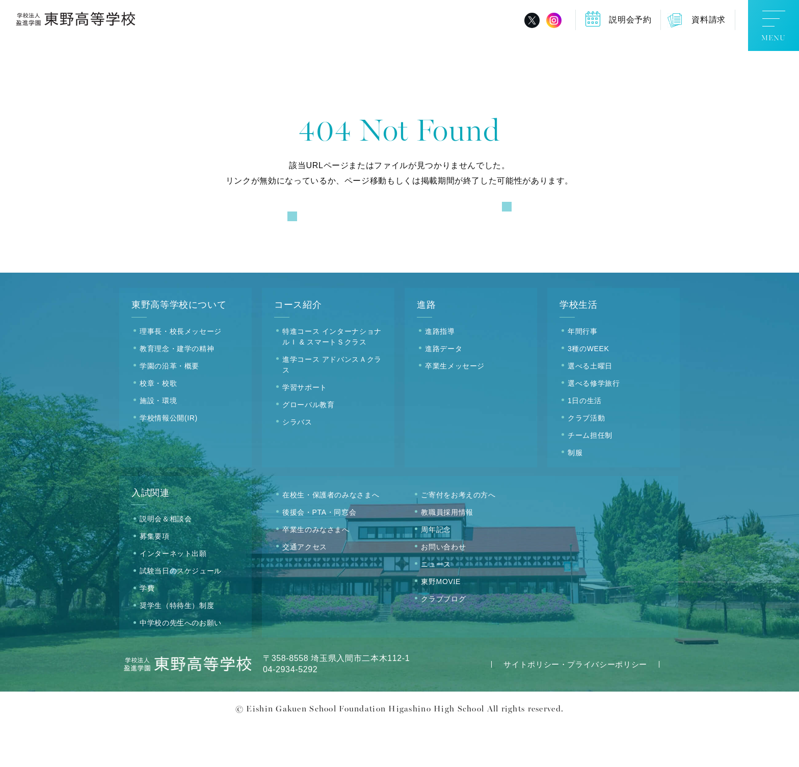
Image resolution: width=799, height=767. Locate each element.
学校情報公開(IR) (169, 459)
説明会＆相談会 (166, 561)
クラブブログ (443, 640)
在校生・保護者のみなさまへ (330, 536)
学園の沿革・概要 (169, 407)
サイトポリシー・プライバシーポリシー (575, 706)
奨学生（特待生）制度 (177, 647)
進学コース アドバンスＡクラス (332, 405)
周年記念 (436, 571)
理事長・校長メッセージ (181, 372)
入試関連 (150, 534)
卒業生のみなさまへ (316, 571)
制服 (575, 494)
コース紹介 (298, 346)
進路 (426, 346)
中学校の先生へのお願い (181, 664)
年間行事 (583, 372)
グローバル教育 (308, 446)
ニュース (436, 605)
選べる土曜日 (590, 407)
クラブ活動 (586, 459)
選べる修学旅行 (594, 424)
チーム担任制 (590, 476)
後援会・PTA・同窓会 (319, 553)
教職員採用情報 (447, 553)
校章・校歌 (158, 424)
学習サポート (304, 429)
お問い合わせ (443, 588)
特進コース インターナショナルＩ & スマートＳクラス (332, 377)
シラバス (297, 463)
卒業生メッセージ (455, 407)
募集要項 (155, 578)
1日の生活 (585, 442)
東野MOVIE (441, 623)
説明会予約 (630, 19)
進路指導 (440, 372)
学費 (147, 630)
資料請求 (708, 19)
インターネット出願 (173, 595)
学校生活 (579, 346)
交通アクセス (304, 588)
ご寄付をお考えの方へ (458, 536)
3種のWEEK (588, 390)
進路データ (443, 390)
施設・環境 (158, 442)
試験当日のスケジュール (181, 613)
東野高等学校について (178, 346)
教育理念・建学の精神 (177, 390)
